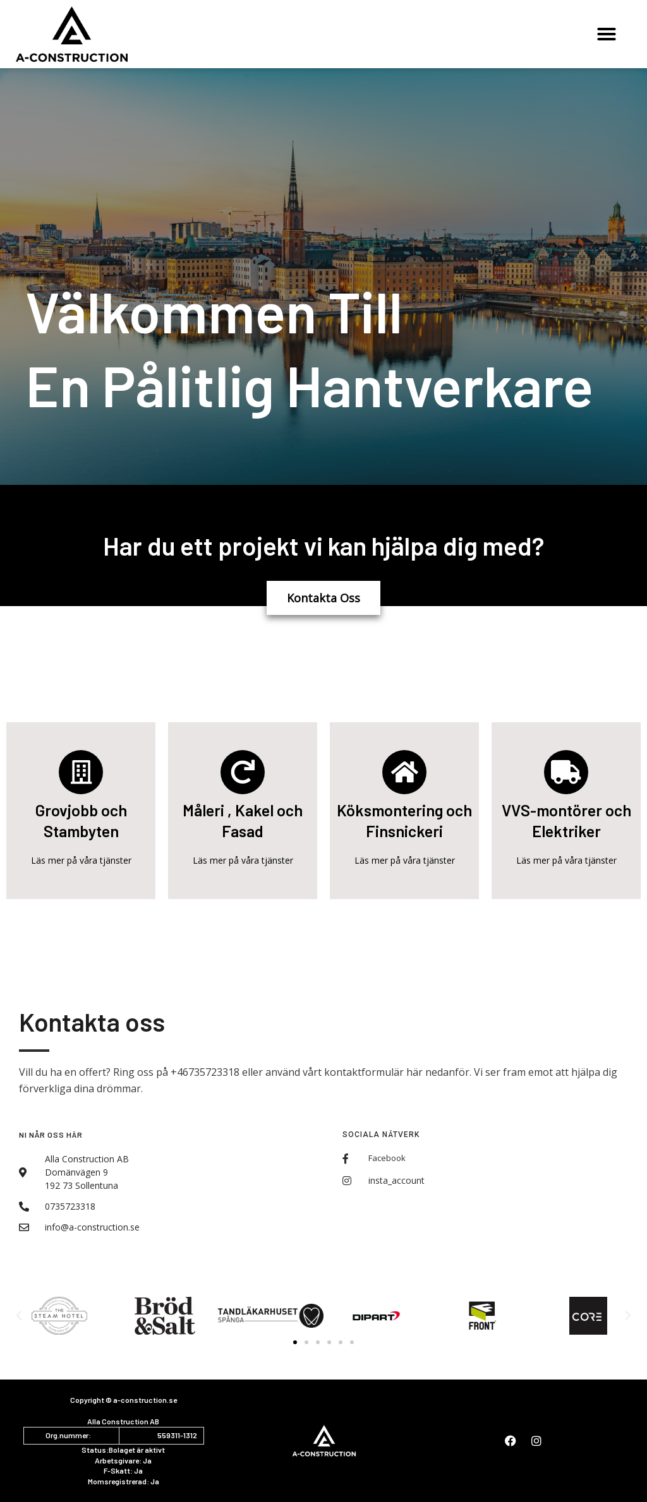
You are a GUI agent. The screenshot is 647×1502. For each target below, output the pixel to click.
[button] (606, 34)
